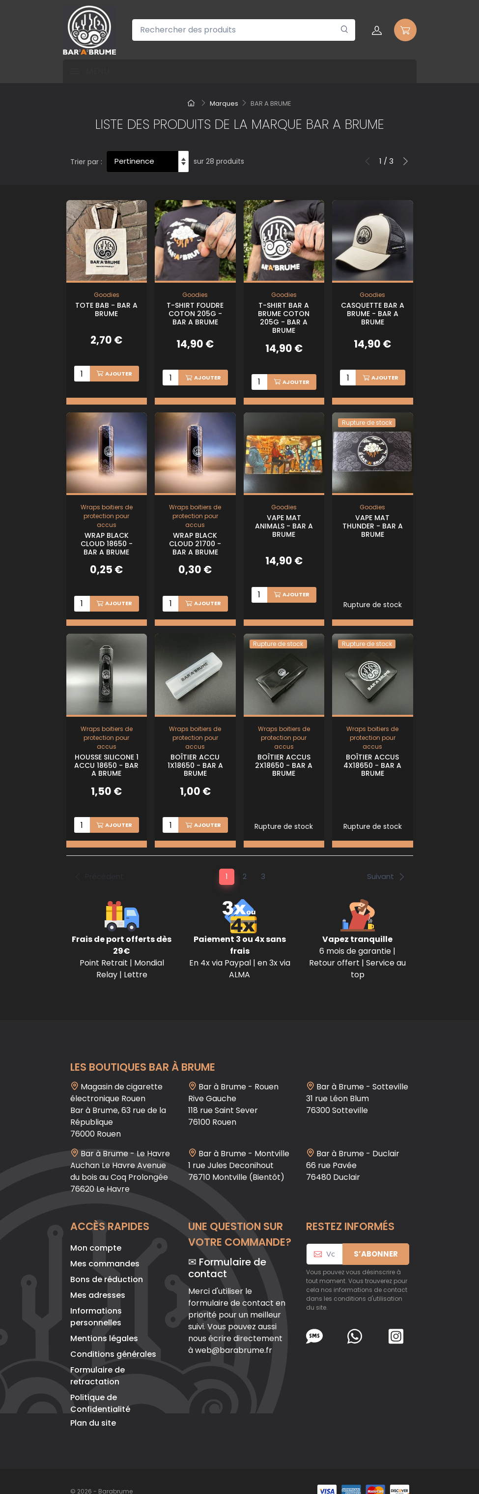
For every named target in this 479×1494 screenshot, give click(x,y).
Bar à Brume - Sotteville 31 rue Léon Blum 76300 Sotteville (357, 1078)
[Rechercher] (345, 30)
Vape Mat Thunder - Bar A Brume (372, 519)
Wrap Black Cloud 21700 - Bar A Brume (195, 537)
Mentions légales (104, 1318)
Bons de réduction (106, 1259)
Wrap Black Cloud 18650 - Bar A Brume (107, 537)
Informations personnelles (96, 1296)
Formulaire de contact (227, 1247)
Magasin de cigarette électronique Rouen (116, 1072)
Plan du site (93, 1402)
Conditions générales (113, 1334)
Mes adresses (97, 1275)
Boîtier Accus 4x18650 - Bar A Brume (372, 751)
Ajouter (114, 374)
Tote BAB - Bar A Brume (106, 309)
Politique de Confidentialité (100, 1383)
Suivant (386, 856)
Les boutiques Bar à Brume (142, 1047)
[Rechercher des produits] (244, 30)
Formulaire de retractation (97, 1355)
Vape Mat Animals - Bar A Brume (284, 519)
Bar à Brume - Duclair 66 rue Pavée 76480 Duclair (352, 1145)
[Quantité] (82, 373)
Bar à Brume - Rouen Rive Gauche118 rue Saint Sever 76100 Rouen (233, 1084)
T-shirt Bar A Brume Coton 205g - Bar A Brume (284, 317)
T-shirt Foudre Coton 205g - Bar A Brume (195, 313)
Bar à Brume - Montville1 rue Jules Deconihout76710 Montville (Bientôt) (238, 1145)
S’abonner (376, 1234)
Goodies (106, 295)
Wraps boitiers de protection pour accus (107, 509)
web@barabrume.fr (233, 1330)
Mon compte (95, 1227)
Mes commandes (105, 1243)
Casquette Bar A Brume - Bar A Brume (372, 313)
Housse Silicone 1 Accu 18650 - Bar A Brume (106, 751)
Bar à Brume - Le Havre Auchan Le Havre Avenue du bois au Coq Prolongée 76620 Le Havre (120, 1151)
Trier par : (86, 162)
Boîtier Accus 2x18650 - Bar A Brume (283, 751)
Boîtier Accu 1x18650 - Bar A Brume (195, 751)
